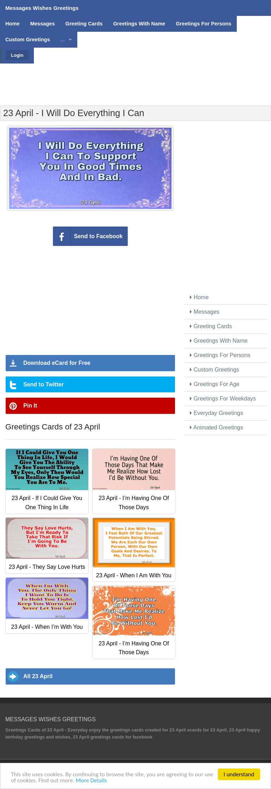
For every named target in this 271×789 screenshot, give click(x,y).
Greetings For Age (214, 384)
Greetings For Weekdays (223, 399)
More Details (91, 780)
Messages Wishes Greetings (42, 8)
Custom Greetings (214, 370)
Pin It (30, 406)
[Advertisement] (135, 79)
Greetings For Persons (220, 355)
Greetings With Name (218, 341)
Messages (204, 312)
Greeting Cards (211, 326)
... (63, 39)
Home (199, 297)
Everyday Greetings (216, 413)
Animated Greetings (216, 427)
